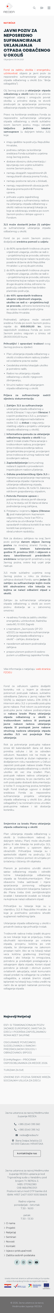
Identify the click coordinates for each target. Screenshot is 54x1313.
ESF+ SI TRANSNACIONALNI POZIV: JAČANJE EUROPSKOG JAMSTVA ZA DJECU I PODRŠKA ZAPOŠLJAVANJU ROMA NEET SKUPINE (25, 1030)
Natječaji (10, 1232)
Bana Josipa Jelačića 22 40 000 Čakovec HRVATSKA (27, 1142)
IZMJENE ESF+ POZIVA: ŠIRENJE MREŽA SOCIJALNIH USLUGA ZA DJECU (27, 1079)
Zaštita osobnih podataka (19, 1255)
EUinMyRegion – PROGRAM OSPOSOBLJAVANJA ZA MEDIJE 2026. (26, 1061)
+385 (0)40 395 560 (27, 1124)
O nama (9, 1223)
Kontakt (9, 1246)
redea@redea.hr (27, 1135)
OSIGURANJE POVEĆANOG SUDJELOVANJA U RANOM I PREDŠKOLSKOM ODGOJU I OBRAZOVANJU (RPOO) (20, 1047)
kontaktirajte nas (27, 1153)
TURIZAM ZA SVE (14, 1070)
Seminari (10, 1237)
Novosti (9, 1241)
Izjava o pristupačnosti (18, 1250)
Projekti (9, 1228)
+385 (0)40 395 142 (27, 1129)
